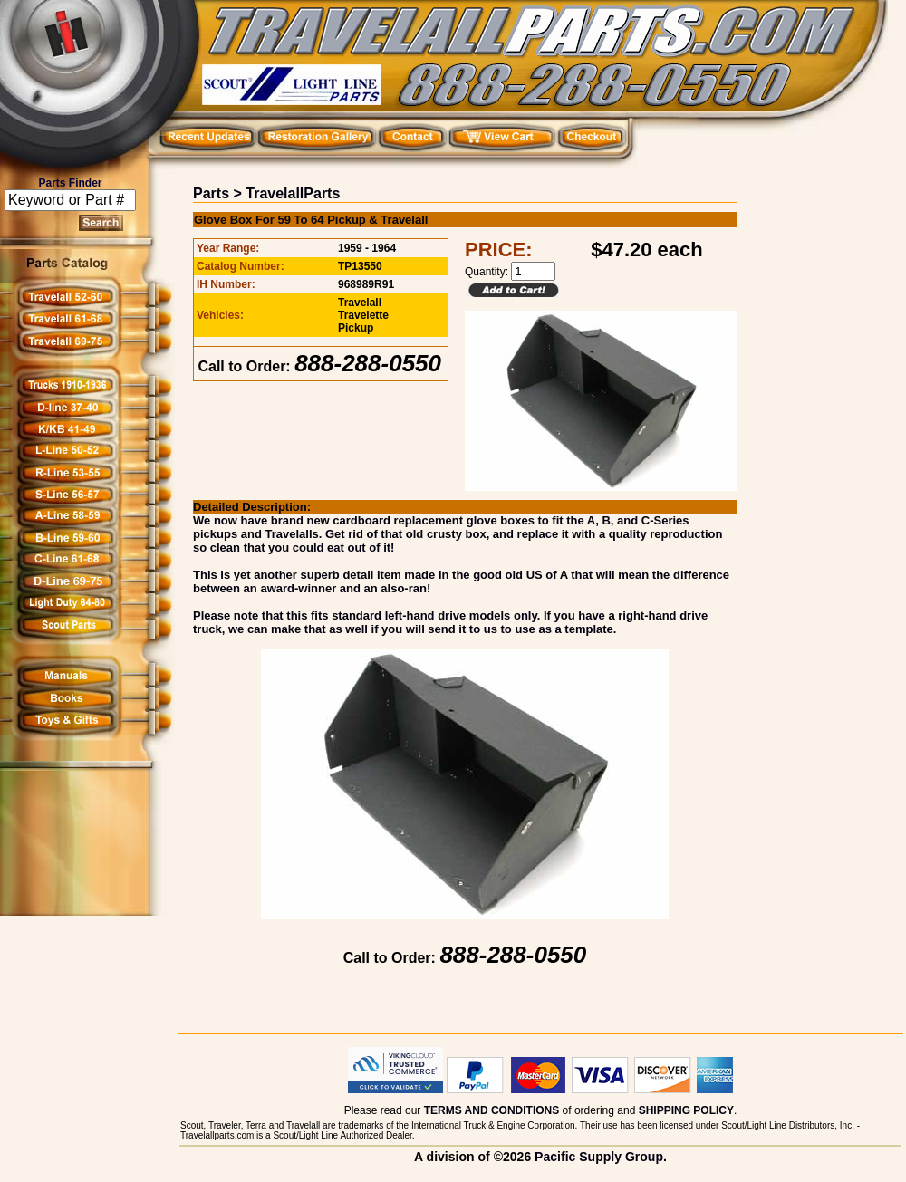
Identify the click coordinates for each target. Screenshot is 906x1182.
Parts (211, 193)
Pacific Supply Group (599, 1156)
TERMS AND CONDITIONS (492, 1110)
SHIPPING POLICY (686, 1110)
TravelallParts (293, 193)
